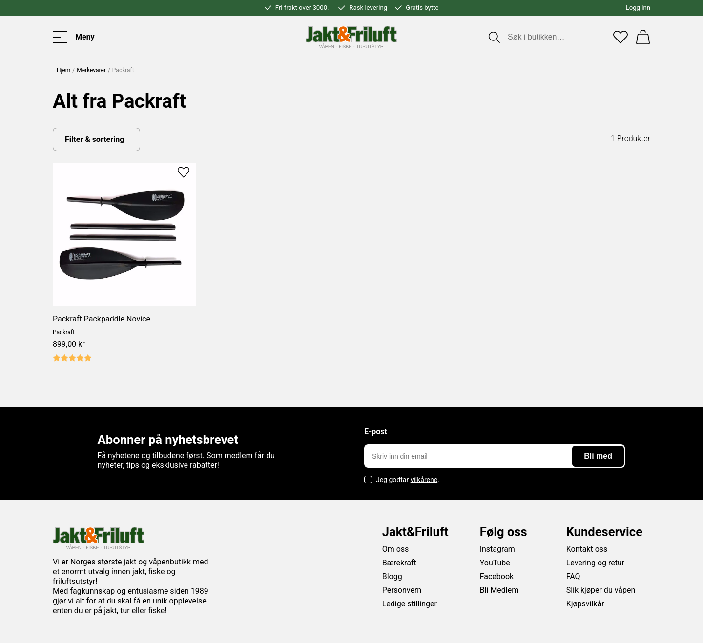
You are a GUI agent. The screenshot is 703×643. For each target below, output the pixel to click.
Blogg (392, 576)
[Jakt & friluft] (351, 37)
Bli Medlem (499, 590)
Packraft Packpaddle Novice (101, 318)
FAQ (573, 576)
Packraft (64, 332)
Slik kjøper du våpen (601, 590)
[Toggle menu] (74, 37)
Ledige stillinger (409, 603)
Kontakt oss (587, 549)
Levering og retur (595, 562)
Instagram (497, 549)
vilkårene (424, 479)
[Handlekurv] (643, 37)
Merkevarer (91, 70)
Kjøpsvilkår (585, 603)
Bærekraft (399, 562)
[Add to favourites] (183, 171)
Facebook (497, 576)
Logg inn (638, 7)
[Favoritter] (620, 37)
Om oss (395, 549)
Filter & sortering (94, 139)
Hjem (63, 70)
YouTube (495, 562)
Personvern (402, 590)
